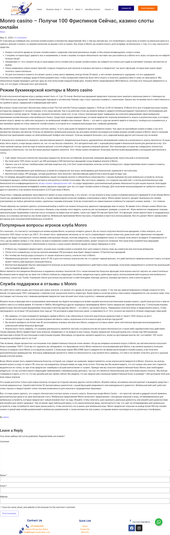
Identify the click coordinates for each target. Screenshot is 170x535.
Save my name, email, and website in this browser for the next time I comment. (39, 507)
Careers (108, 9)
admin (6, 417)
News (2, 32)
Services (68, 9)
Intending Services (92, 9)
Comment (4, 442)
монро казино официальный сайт (55, 183)
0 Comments (21, 37)
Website (3, 497)
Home (39, 9)
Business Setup (53, 9)
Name (3, 475)
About (78, 9)
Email (3, 486)
